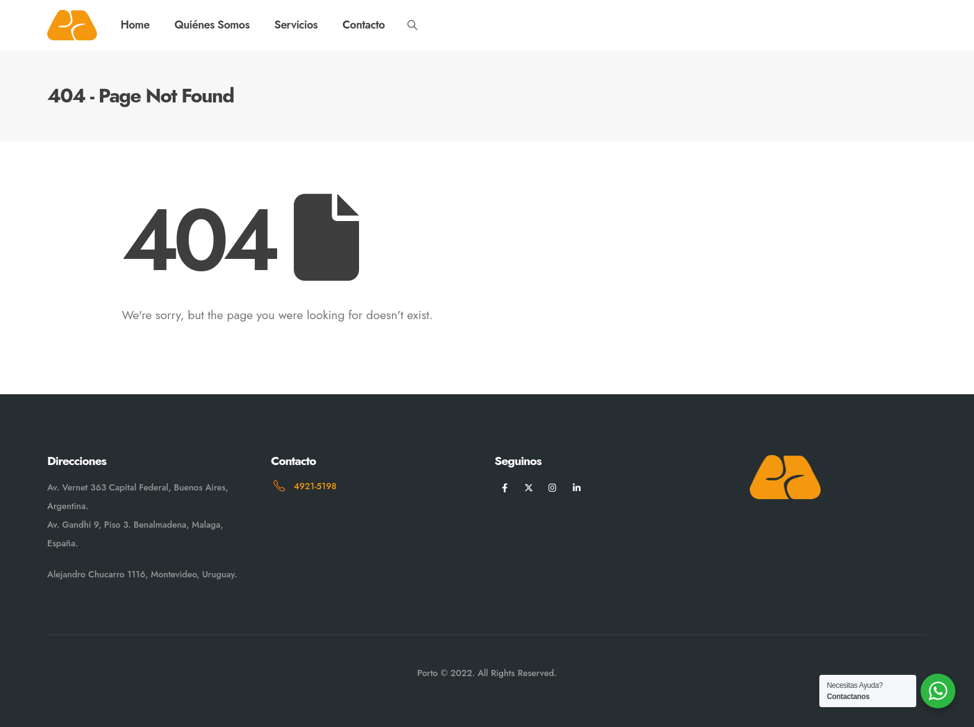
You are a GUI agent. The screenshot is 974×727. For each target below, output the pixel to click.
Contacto (363, 25)
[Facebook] (504, 487)
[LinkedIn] (577, 487)
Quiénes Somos (212, 25)
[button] (412, 25)
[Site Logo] (72, 25)
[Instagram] (552, 487)
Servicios (296, 25)
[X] (529, 487)
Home (135, 25)
